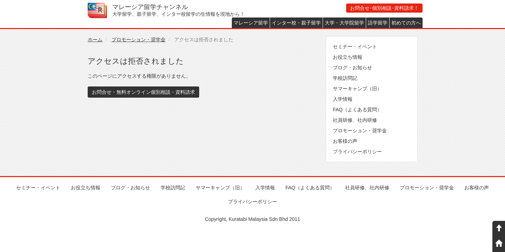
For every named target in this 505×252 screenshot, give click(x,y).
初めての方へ (406, 23)
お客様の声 (345, 141)
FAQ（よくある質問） (357, 109)
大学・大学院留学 (344, 23)
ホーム (95, 39)
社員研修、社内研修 (355, 120)
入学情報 (342, 99)
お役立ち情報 (347, 57)
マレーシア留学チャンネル (150, 7)
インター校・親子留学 (296, 23)
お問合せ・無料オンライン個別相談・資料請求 (143, 92)
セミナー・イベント (355, 46)
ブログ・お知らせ (352, 67)
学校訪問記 (345, 78)
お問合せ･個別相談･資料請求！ (384, 8)
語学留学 (378, 23)
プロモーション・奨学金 (139, 39)
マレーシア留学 (251, 23)
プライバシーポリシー (357, 151)
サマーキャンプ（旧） (357, 88)
